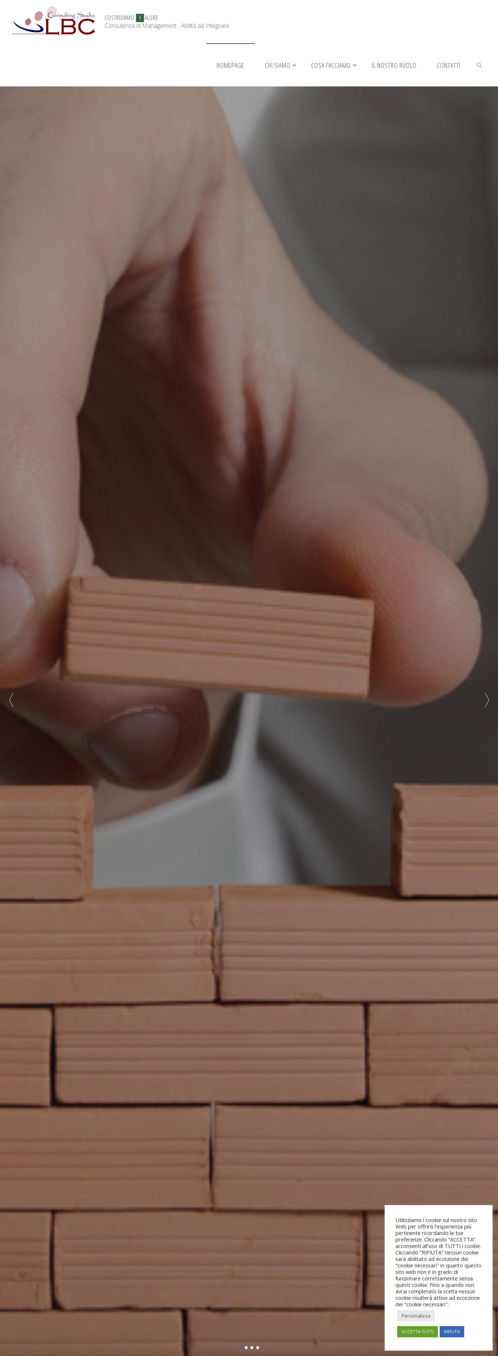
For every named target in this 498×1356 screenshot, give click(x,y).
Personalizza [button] (416, 1315)
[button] (487, 699)
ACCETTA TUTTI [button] (418, 1331)
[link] (479, 64)
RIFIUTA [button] (452, 1331)
